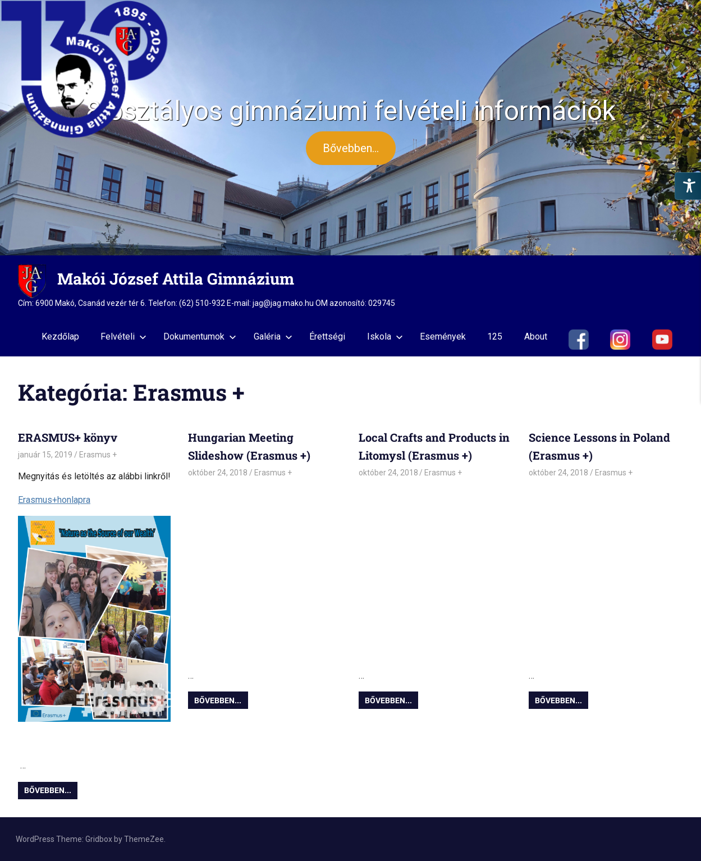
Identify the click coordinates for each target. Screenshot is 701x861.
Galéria (273, 336)
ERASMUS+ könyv (67, 437)
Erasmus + (98, 454)
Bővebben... (47, 790)
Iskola (385, 336)
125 (494, 336)
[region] (350, 127)
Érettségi (327, 336)
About (535, 336)
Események (443, 336)
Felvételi (123, 336)
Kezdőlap (60, 336)
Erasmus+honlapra (54, 499)
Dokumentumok (199, 336)
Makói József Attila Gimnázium (175, 278)
